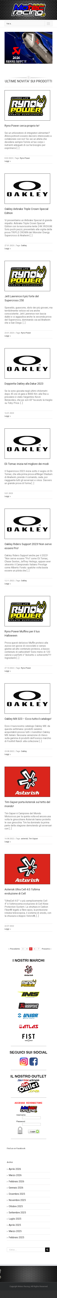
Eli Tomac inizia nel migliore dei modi (27, 463)
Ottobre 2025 (16, 1206)
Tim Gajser (33, 839)
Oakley (24, 245)
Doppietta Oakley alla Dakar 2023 (24, 383)
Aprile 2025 (15, 1225)
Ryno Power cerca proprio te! (22, 125)
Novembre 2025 (17, 1200)
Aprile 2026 (15, 1169)
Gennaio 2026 (16, 1187)
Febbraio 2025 (16, 1237)
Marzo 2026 (15, 1175)
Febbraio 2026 (16, 1181)
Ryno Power (25, 158)
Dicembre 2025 (17, 1193)
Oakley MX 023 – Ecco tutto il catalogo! (28, 718)
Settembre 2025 (17, 1212)
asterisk (24, 839)
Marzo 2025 (15, 1231)
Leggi (7, 161)
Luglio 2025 (15, 1218)
